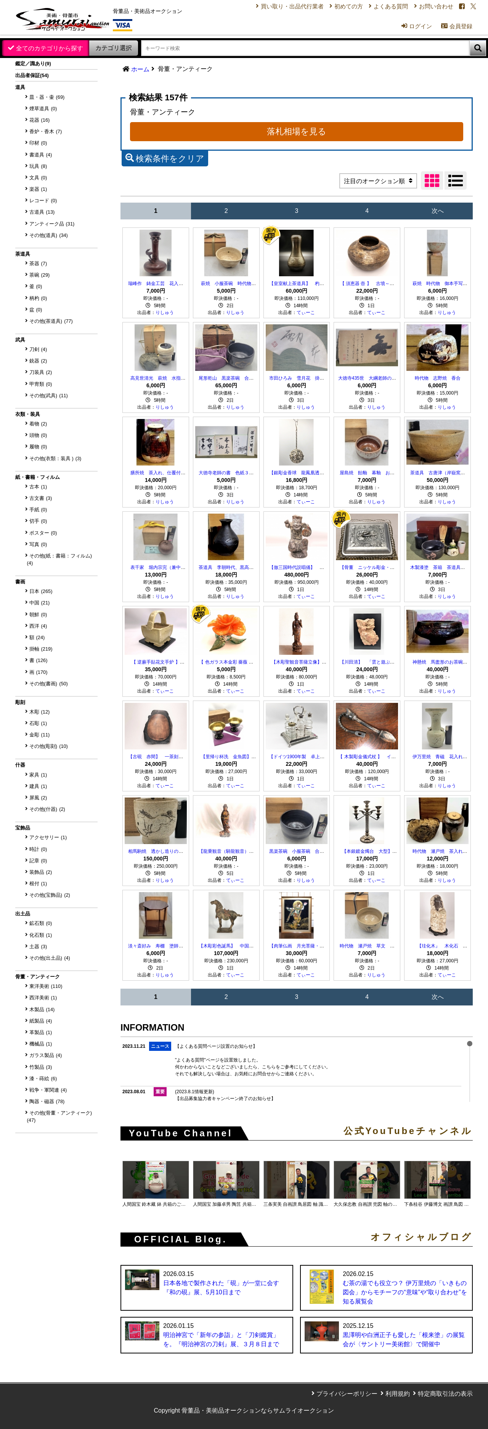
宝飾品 (22, 828)
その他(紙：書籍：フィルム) (59, 559)
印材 (38, 143)
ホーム (140, 69)
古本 (38, 487)
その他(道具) (48, 235)
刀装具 (40, 372)
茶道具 (22, 254)
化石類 (40, 935)
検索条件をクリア (164, 157)
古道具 (42, 212)
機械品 (40, 1044)
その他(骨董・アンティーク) (59, 1116)
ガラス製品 (45, 1055)
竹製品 (40, 1067)
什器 (20, 765)
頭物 (38, 435)
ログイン (410, 29)
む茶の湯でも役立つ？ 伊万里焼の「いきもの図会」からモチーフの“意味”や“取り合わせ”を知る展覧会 (405, 1292)
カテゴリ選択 (113, 48)
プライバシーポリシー (346, 1393)
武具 (20, 340)
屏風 (38, 798)
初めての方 (338, 7)
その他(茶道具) (51, 321)
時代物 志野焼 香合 (438, 378)
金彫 (39, 735)
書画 (20, 582)
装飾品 (40, 872)
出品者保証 (32, 75)
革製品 (40, 1032)
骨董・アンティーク (37, 977)
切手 (38, 521)
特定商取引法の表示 (445, 1393)
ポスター (43, 533)
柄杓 (38, 298)
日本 (41, 591)
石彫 (38, 723)
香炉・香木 (45, 131)
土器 (38, 946)
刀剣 (38, 349)
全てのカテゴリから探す (49, 48)
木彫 (39, 712)
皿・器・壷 (47, 97)
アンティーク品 (52, 224)
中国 (39, 603)
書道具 (40, 155)
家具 (38, 775)
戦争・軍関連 (48, 1090)
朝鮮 (38, 614)
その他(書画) (48, 683)
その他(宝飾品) (49, 895)
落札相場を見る (296, 131)
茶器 (38, 263)
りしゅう (165, 312)
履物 (38, 446)
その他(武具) (48, 395)
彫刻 (20, 702)
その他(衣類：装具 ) (55, 458)
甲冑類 (40, 384)
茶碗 (39, 275)
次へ (438, 211)
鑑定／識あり (33, 63)
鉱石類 (40, 923)
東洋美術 (46, 986)
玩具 (38, 166)
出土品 (22, 914)
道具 (20, 87)
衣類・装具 (27, 414)
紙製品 (40, 1021)
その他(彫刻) (48, 746)
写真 (38, 544)
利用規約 (397, 1393)
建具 (38, 786)
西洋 (38, 626)
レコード (43, 200)
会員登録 (452, 29)
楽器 (38, 189)
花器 (39, 120)
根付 (38, 883)
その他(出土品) (49, 958)
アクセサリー (48, 837)
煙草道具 (43, 108)
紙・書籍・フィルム (37, 477)
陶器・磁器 (47, 1101)
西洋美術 (43, 997)
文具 (38, 177)
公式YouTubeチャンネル (408, 1131)
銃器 (38, 361)
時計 (38, 849)
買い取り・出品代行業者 (277, 7)
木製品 (42, 1009)
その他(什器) (47, 809)
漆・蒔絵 (43, 1078)
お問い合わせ (430, 7)
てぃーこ (306, 312)
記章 (38, 861)
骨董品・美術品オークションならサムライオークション (257, 1410)
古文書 (40, 498)
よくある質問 (382, 7)
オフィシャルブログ (422, 1237)
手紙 (38, 509)
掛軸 (41, 649)
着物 (38, 424)
